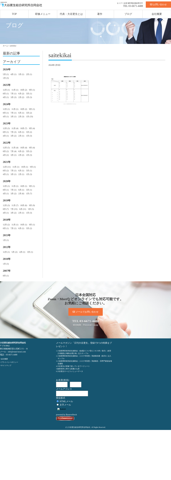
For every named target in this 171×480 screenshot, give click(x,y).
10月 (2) (23, 90)
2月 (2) (21, 97)
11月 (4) (15, 128)
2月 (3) (21, 117)
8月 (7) (6, 209)
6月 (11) (22, 209)
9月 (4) (32, 128)
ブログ (128, 14)
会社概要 (157, 14)
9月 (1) (32, 90)
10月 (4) (23, 148)
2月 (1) (29, 74)
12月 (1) (6, 90)
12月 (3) (6, 128)
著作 (99, 14)
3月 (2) (13, 136)
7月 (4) (13, 151)
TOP (14, 14)
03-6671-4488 (135, 6)
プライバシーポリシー (9, 362)
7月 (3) (13, 132)
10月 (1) (24, 167)
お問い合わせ (158, 4)
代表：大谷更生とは (71, 14)
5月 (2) (29, 113)
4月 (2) (6, 155)
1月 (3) (6, 78)
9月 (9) (32, 205)
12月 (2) (6, 225)
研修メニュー (42, 14)
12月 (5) (6, 148)
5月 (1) (6, 74)
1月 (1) (6, 240)
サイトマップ (6, 365)
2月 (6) (21, 194)
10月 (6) (23, 205)
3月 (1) (21, 74)
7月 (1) (13, 94)
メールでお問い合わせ (85, 312)
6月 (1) (21, 113)
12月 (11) (7, 167)
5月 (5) (31, 209)
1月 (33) (29, 117)
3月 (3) (13, 97)
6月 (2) (21, 94)
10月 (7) (23, 128)
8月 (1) (6, 94)
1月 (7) (29, 194)
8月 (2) (6, 151)
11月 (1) (15, 90)
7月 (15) (14, 209)
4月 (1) (13, 74)
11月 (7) (15, 205)
